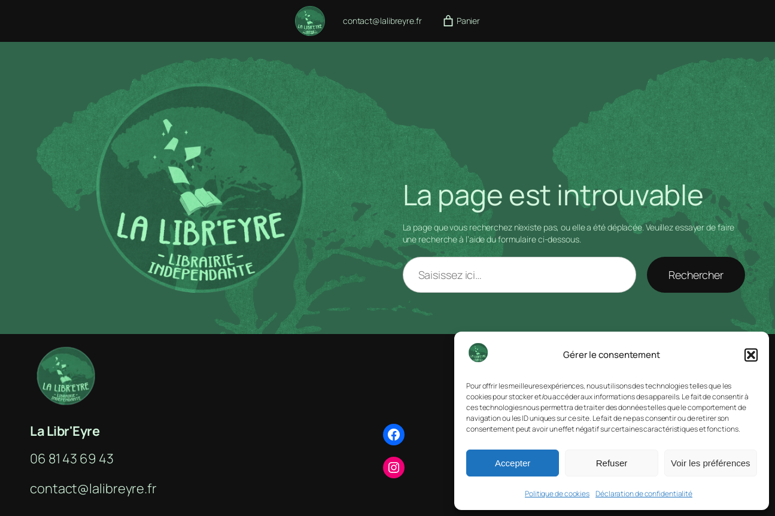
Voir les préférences (710, 463)
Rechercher (696, 275)
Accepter (512, 463)
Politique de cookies (557, 493)
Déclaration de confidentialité (643, 493)
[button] (751, 355)
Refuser (612, 463)
